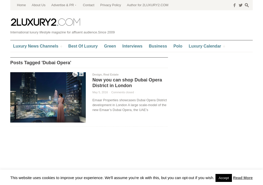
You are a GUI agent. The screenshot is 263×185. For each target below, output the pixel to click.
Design (97, 74)
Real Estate (110, 74)
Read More (243, 177)
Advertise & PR (62, 5)
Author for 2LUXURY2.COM (147, 5)
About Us (38, 5)
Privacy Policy (110, 5)
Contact (89, 5)
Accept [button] (224, 178)
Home (21, 5)
